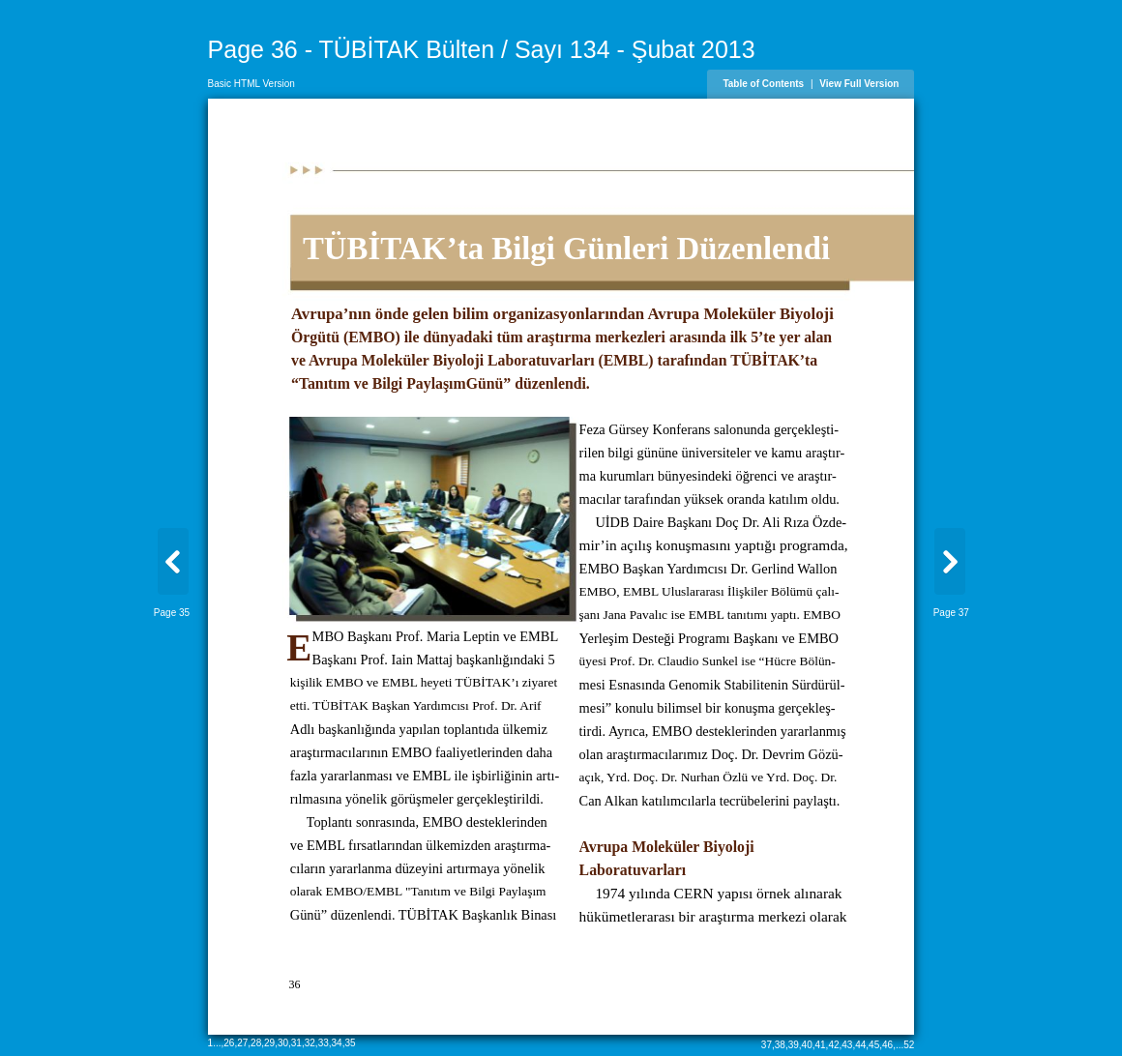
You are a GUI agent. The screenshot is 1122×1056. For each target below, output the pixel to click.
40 (807, 1045)
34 (337, 1043)
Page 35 (172, 612)
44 (860, 1045)
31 (296, 1043)
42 (833, 1045)
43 (847, 1045)
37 (766, 1045)
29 (269, 1043)
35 (349, 1043)
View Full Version (859, 83)
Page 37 (951, 612)
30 (283, 1043)
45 (874, 1045)
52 (908, 1045)
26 (228, 1043)
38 (780, 1045)
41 (819, 1045)
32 (310, 1043)
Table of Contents (763, 83)
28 (256, 1043)
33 (323, 1043)
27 (242, 1043)
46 (887, 1045)
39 (793, 1045)
